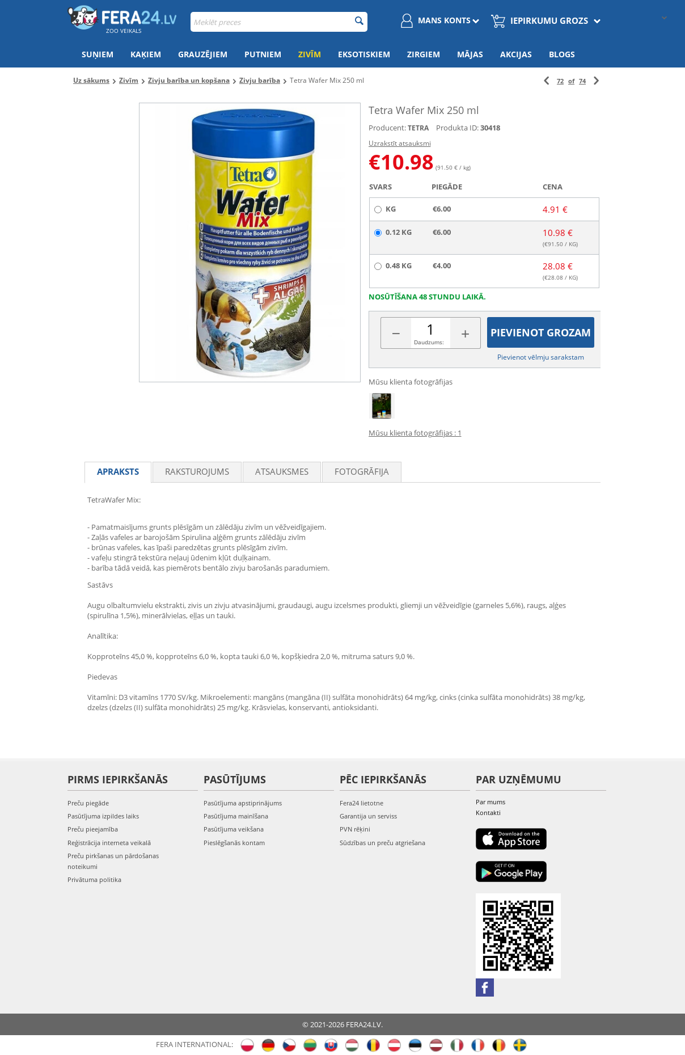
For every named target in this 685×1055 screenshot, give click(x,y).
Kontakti (488, 812)
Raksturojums (197, 471)
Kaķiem (145, 54)
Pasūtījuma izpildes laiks (103, 816)
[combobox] (279, 22)
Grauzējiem (202, 54)
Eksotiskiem (364, 54)
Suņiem (97, 54)
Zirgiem (423, 54)
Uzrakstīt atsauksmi (400, 143)
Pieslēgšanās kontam (234, 842)
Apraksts (118, 471)
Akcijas (516, 54)
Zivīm (309, 54)
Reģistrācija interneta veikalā (109, 842)
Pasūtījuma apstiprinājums (243, 803)
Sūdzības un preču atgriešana (382, 842)
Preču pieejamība (92, 829)
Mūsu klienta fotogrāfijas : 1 (415, 433)
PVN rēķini (355, 829)
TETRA (418, 128)
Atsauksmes (281, 471)
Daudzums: (429, 342)
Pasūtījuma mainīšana (236, 816)
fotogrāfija (362, 471)
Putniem (262, 54)
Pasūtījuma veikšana (234, 829)
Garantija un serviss (368, 816)
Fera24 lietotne (361, 803)
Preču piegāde (88, 803)
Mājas (470, 54)
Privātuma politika (94, 879)
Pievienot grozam (541, 332)
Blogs (562, 54)
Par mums (490, 801)
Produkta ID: (457, 128)
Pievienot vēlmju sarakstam (540, 357)
